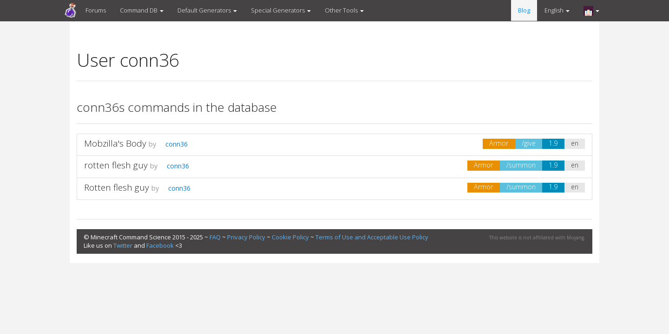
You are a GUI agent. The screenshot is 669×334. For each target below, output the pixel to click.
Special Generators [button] (281, 10)
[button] (591, 10)
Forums (95, 10)
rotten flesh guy (116, 165)
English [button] (557, 10)
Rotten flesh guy (116, 187)
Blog (524, 10)
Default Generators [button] (207, 10)
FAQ (215, 237)
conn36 (173, 144)
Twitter (122, 245)
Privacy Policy (246, 237)
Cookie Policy (290, 237)
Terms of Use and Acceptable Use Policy (371, 237)
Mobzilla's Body (115, 143)
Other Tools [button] (344, 10)
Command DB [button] (142, 10)
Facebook (160, 245)
